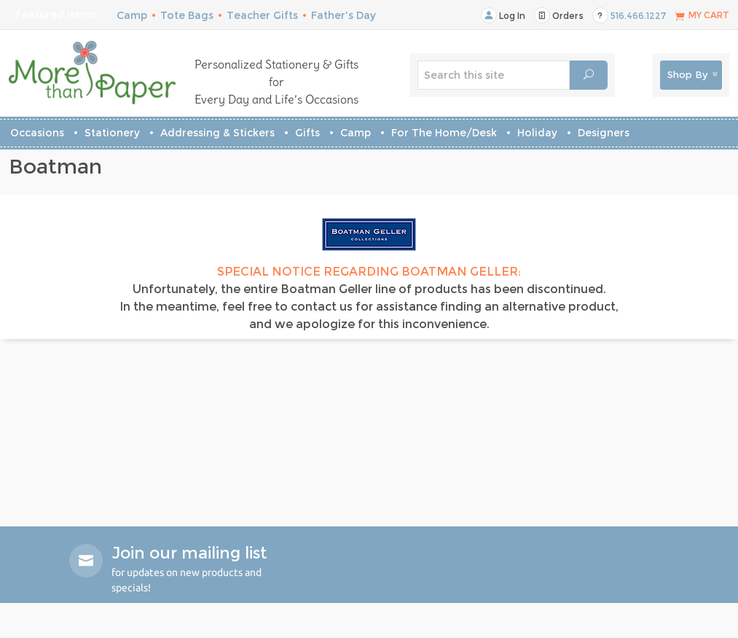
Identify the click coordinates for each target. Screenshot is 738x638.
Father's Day (343, 15)
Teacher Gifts (262, 15)
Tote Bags (186, 15)
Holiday (537, 132)
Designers (603, 132)
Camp (132, 15)
